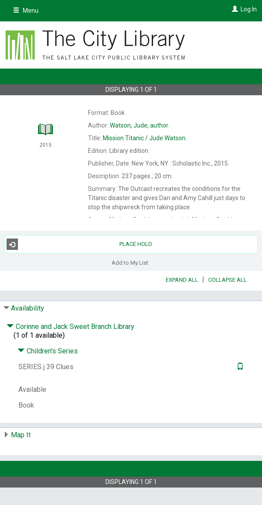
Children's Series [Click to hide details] (47, 351)
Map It (21, 435)
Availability (27, 308)
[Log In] (234, 9)
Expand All (182, 280)
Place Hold (80, 244)
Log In (249, 9)
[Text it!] (239, 367)
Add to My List (130, 262)
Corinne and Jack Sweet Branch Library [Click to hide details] (70, 326)
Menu (25, 10)
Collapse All (227, 280)
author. (139, 125)
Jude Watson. (145, 138)
